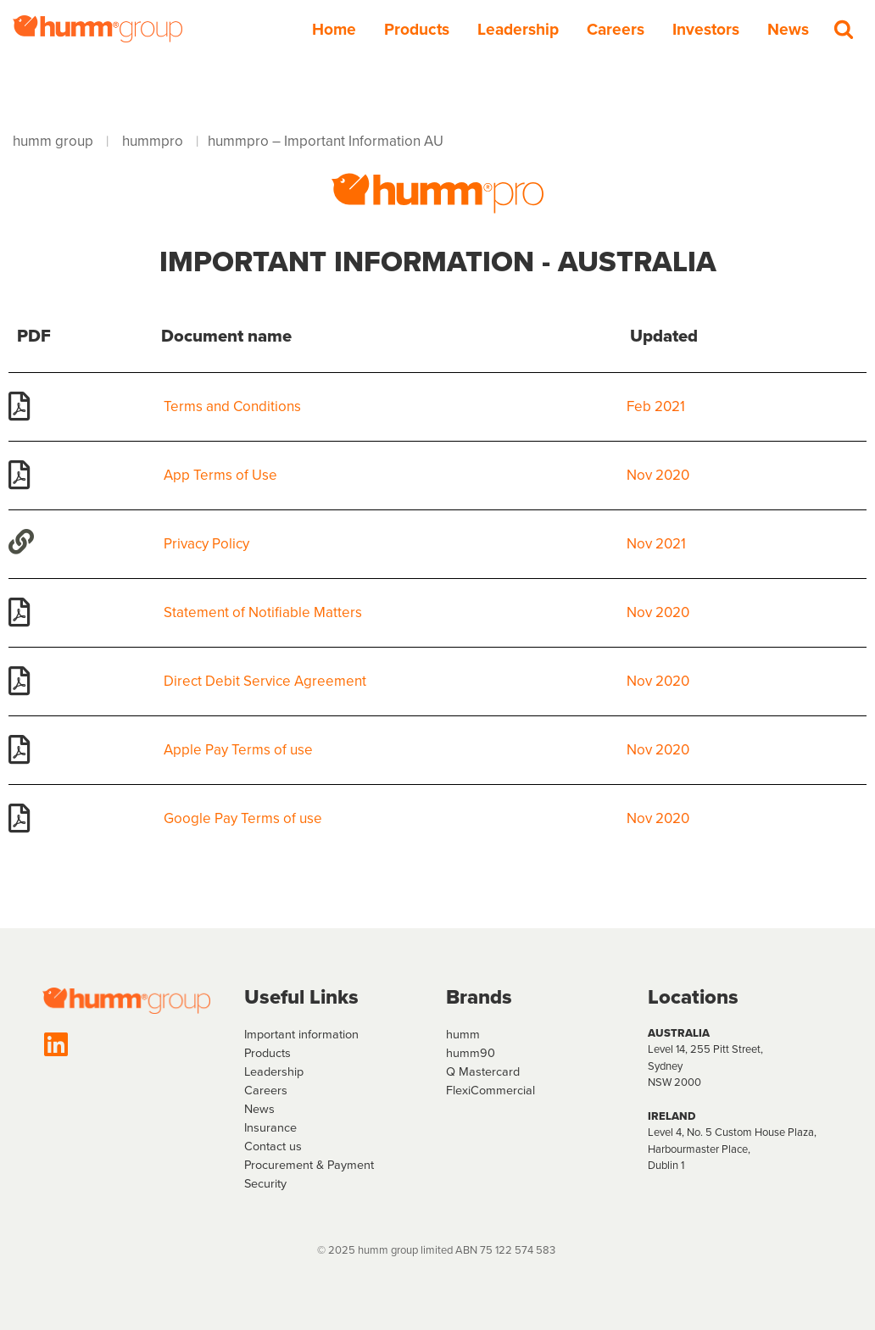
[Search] (843, 29)
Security (265, 1183)
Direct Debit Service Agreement (265, 681)
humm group (53, 141)
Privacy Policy (206, 543)
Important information (301, 1034)
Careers (615, 29)
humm (463, 1034)
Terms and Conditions (232, 406)
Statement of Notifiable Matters (263, 612)
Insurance (270, 1127)
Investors (705, 29)
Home (334, 29)
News (788, 29)
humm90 (470, 1052)
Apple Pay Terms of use (238, 749)
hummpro (152, 141)
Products (416, 29)
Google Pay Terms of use (243, 818)
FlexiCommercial (490, 1090)
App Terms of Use (220, 475)
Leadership (518, 29)
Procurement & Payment (309, 1164)
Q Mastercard (483, 1071)
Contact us (273, 1146)
